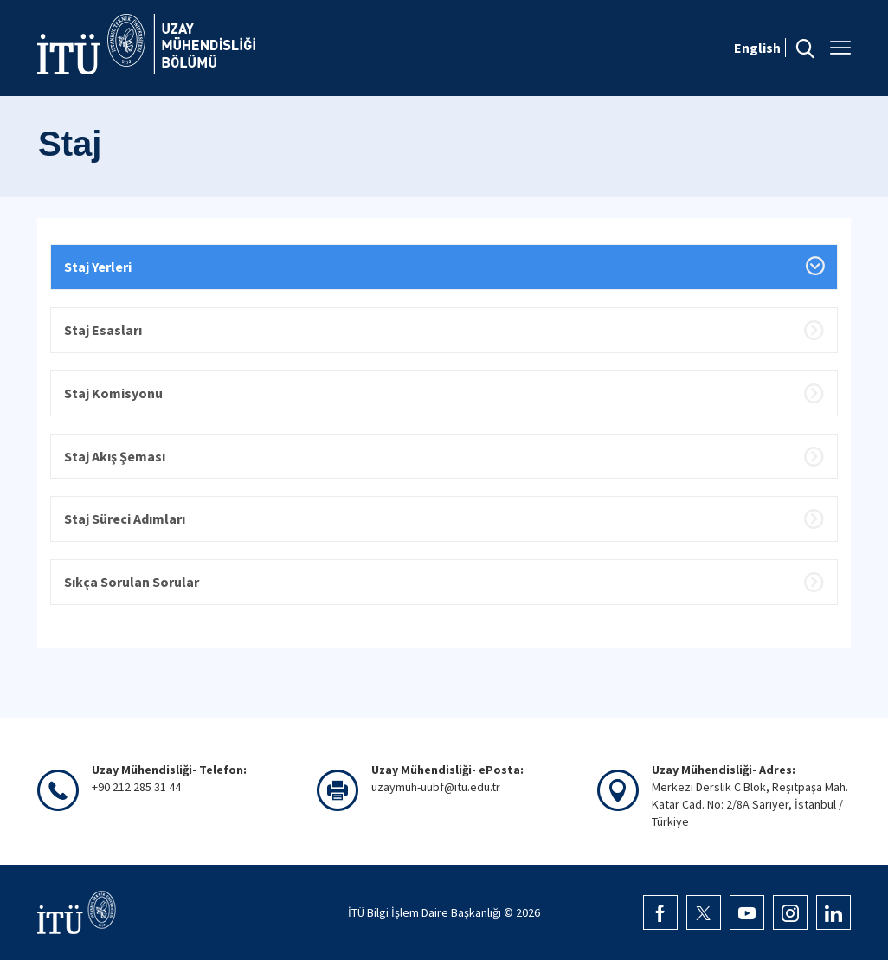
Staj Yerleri (98, 266)
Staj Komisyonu (113, 393)
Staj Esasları (103, 329)
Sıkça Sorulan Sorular (131, 581)
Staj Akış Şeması (114, 456)
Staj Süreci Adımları (124, 518)
